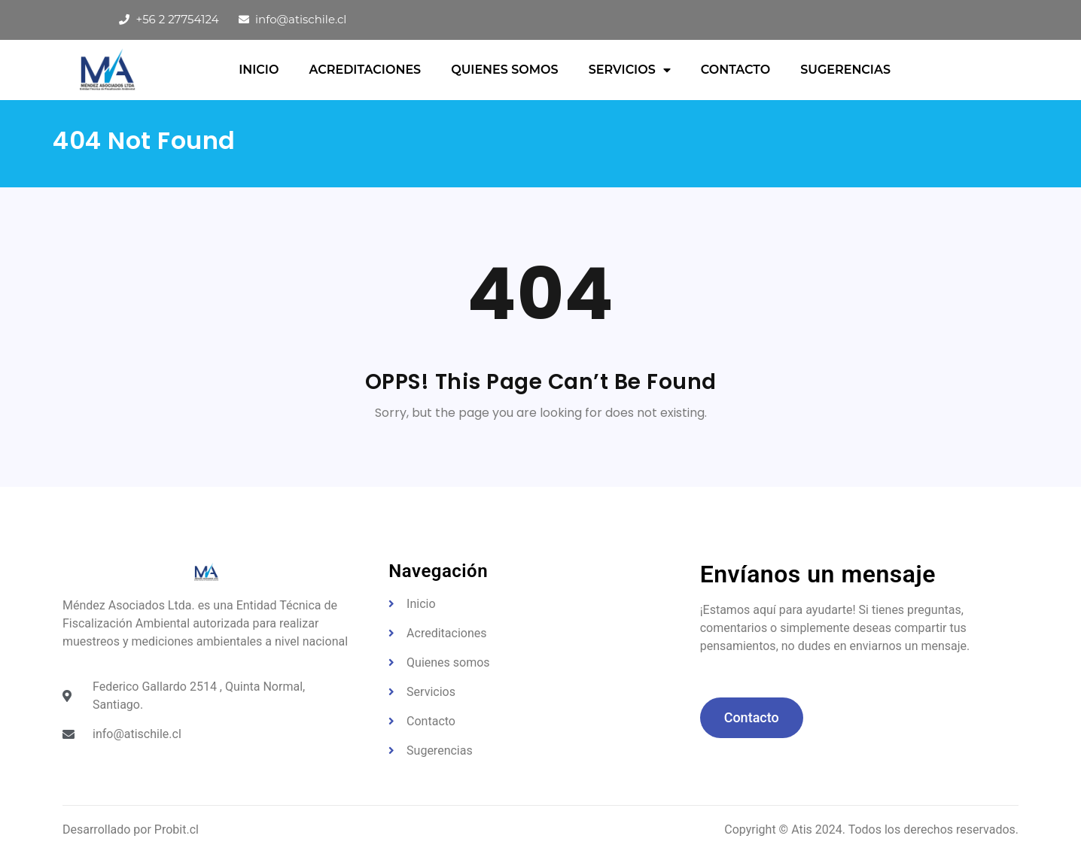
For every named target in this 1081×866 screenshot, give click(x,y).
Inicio (259, 69)
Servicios (630, 70)
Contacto (735, 69)
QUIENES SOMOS (504, 69)
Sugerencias (845, 69)
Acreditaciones (365, 69)
